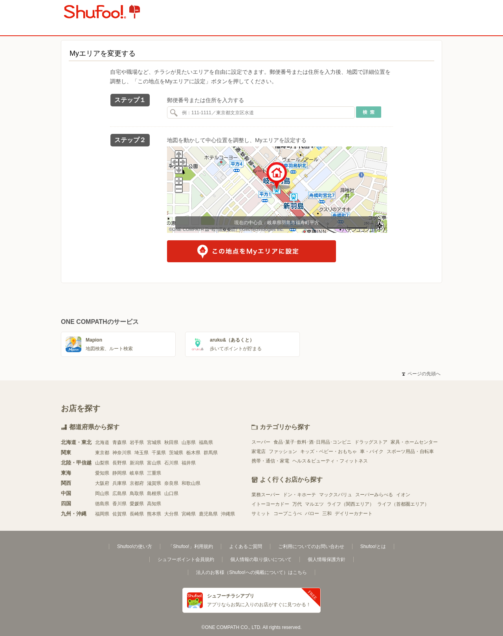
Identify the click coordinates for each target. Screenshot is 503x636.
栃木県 (193, 452)
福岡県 (102, 514)
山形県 (189, 442)
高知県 (154, 503)
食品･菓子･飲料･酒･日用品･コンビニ (312, 442)
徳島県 (102, 503)
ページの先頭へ (421, 373)
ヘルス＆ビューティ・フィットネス (330, 461)
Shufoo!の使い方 (134, 546)
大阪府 (102, 483)
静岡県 (119, 473)
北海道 (102, 442)
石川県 (171, 463)
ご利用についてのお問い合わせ (311, 546)
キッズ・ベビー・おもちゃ (328, 451)
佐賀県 (119, 514)
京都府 (137, 483)
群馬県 (211, 452)
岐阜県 (137, 473)
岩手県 (137, 442)
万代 (297, 504)
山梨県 (102, 463)
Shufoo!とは (373, 546)
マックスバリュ (335, 494)
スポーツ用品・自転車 (410, 451)
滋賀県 (154, 483)
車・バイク (372, 451)
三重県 (154, 473)
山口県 (171, 493)
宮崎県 (189, 514)
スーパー (261, 442)
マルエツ (314, 504)
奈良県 (171, 483)
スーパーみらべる (374, 494)
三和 (327, 513)
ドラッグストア (370, 442)
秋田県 (171, 442)
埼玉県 (141, 452)
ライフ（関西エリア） (350, 504)
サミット (261, 513)
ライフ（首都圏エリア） (403, 504)
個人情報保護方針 (326, 559)
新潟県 (137, 463)
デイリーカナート (354, 513)
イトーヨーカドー (270, 504)
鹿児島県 (208, 514)
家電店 (259, 451)
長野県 (119, 463)
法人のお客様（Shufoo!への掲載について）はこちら (251, 572)
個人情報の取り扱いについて (261, 559)
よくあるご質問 (245, 546)
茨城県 (176, 452)
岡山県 (102, 493)
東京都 (102, 452)
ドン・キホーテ (299, 494)
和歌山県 (191, 483)
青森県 (119, 442)
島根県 (154, 493)
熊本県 (154, 514)
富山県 (154, 463)
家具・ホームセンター (414, 442)
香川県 (119, 503)
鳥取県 (137, 493)
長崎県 (137, 514)
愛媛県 (137, 503)
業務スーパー (266, 494)
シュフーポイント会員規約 (186, 559)
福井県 (189, 463)
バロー (312, 513)
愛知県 (102, 473)
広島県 (119, 493)
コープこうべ (288, 513)
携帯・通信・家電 (270, 461)
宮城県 (154, 442)
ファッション (283, 451)
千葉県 (159, 452)
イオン (403, 494)
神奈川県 (121, 452)
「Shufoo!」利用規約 (190, 546)
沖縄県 (228, 514)
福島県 (206, 442)
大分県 (171, 514)
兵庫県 (119, 483)
